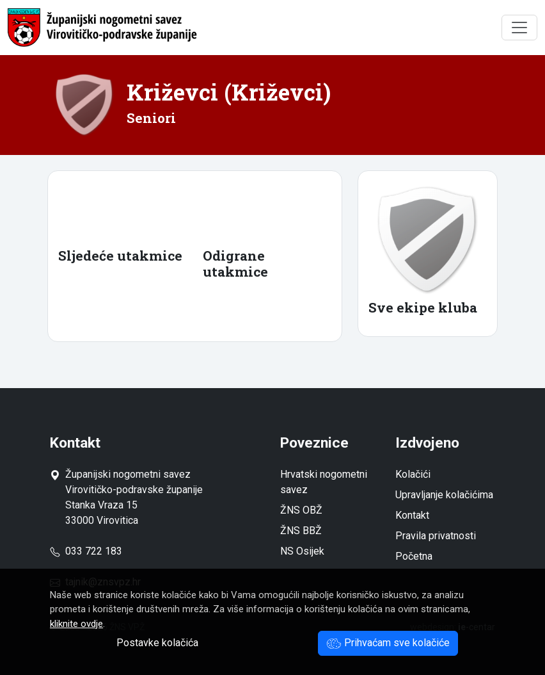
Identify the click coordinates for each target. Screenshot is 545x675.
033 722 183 (86, 551)
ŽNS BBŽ (301, 531)
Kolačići (412, 474)
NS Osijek (302, 551)
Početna (413, 556)
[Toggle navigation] (519, 27)
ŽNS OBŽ (301, 510)
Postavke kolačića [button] (157, 643)
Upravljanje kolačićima (444, 495)
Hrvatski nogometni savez (323, 482)
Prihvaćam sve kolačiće (388, 643)
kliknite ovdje (76, 624)
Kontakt (412, 515)
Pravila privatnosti (435, 536)
